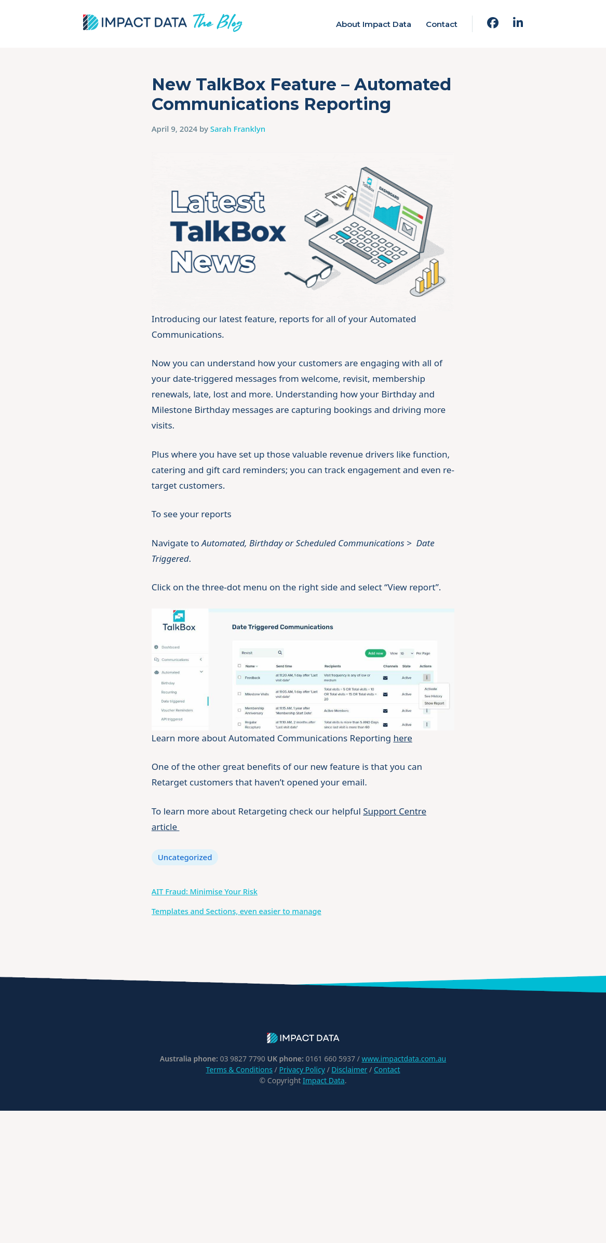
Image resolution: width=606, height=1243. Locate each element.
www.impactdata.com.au (403, 1059)
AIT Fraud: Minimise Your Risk (205, 891)
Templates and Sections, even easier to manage (236, 911)
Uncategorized (185, 857)
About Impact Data (373, 24)
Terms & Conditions (239, 1069)
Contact (441, 24)
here (402, 738)
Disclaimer (349, 1069)
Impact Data (324, 1080)
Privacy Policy (302, 1069)
